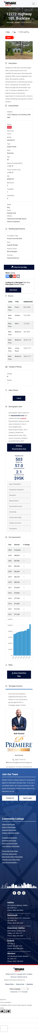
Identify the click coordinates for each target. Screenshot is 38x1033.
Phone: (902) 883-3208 (15, 948)
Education (12, 495)
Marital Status (14, 501)
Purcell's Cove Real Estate (11, 859)
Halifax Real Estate (8, 824)
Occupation (13, 528)
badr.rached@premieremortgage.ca (19, 762)
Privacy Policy (9, 984)
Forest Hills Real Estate (10, 851)
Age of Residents (15, 484)
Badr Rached (19, 733)
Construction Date (15, 517)
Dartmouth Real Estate (9, 843)
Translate (23, 992)
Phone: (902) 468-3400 (15, 923)
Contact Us (10, 798)
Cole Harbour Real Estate (10, 846)
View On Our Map (19, 267)
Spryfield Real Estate (9, 840)
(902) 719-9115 (19, 760)
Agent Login (27, 798)
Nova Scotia (10, 22)
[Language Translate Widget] (19, 989)
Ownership (12, 512)
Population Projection (16, 490)
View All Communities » (10, 862)
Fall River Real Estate (9, 854)
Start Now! (13, 290)
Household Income (15, 506)
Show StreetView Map (19, 674)
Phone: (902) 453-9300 (15, 910)
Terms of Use (20, 984)
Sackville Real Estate (9, 830)
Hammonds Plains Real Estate (12, 857)
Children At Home (15, 523)
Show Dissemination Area (19, 447)
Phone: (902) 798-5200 (15, 961)
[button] (7, 50)
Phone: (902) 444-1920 (15, 936)
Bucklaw (17, 22)
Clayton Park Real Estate (10, 833)
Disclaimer (30, 984)
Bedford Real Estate (9, 827)
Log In (9, 134)
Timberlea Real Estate (9, 838)
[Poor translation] (7, 1011)
